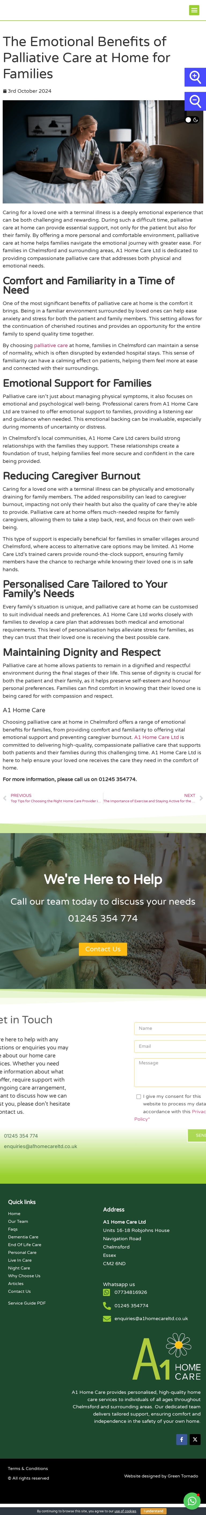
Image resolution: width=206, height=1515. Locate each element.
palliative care (51, 354)
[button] (194, 15)
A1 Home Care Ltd (156, 746)
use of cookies (125, 1511)
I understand (153, 1511)
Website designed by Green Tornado (161, 1487)
